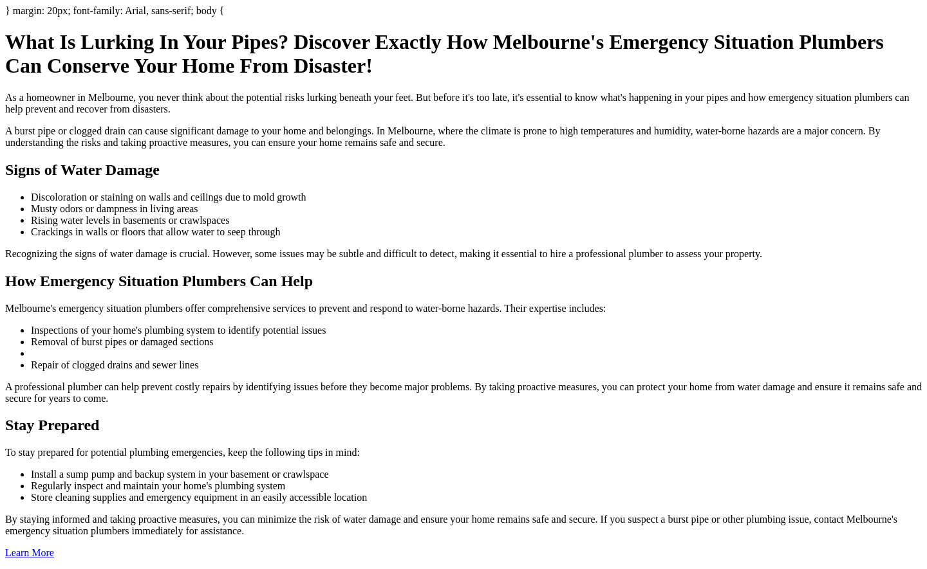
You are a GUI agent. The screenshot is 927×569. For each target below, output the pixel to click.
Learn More (29, 552)
